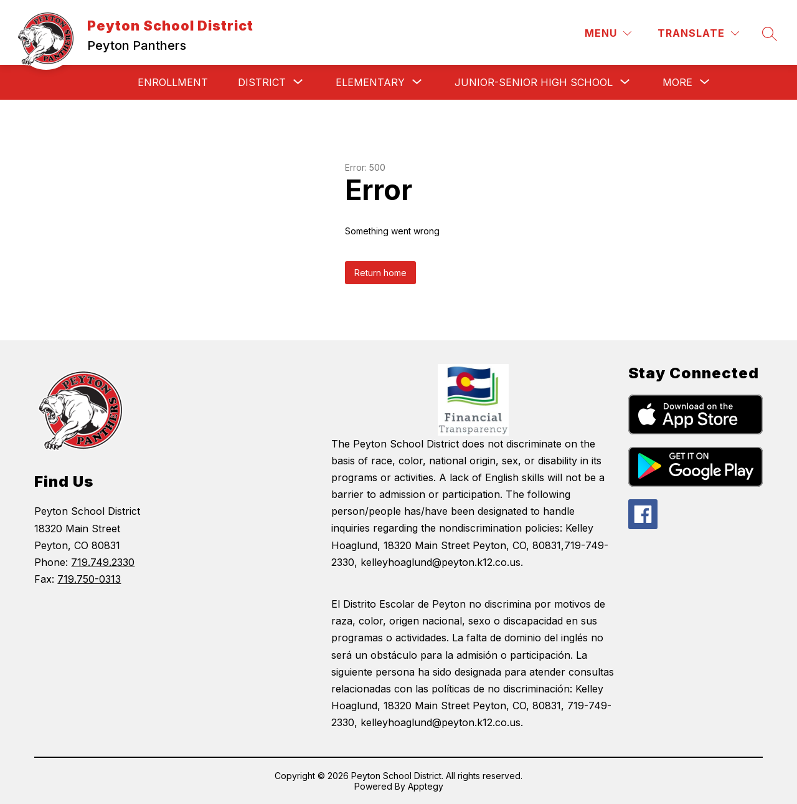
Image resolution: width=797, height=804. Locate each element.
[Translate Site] (698, 33)
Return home (380, 272)
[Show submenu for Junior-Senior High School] (534, 82)
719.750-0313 (89, 579)
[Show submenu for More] (677, 82)
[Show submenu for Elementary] (370, 82)
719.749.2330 (102, 562)
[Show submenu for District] (262, 82)
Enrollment (173, 82)
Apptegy (425, 786)
